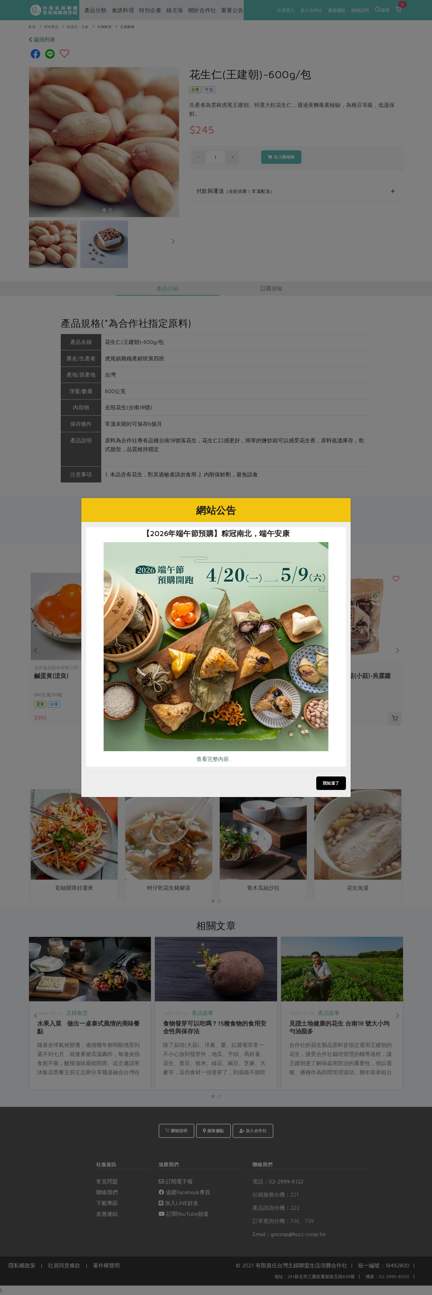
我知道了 (331, 783)
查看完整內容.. (213, 759)
